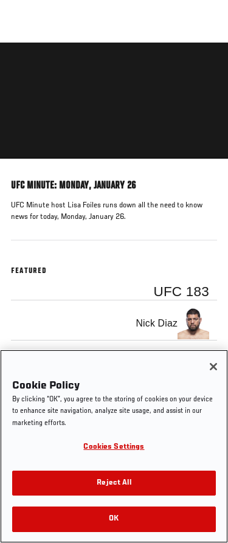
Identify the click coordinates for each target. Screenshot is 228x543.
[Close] (213, 366)
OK (114, 519)
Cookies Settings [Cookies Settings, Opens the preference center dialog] (113, 447)
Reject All (114, 483)
